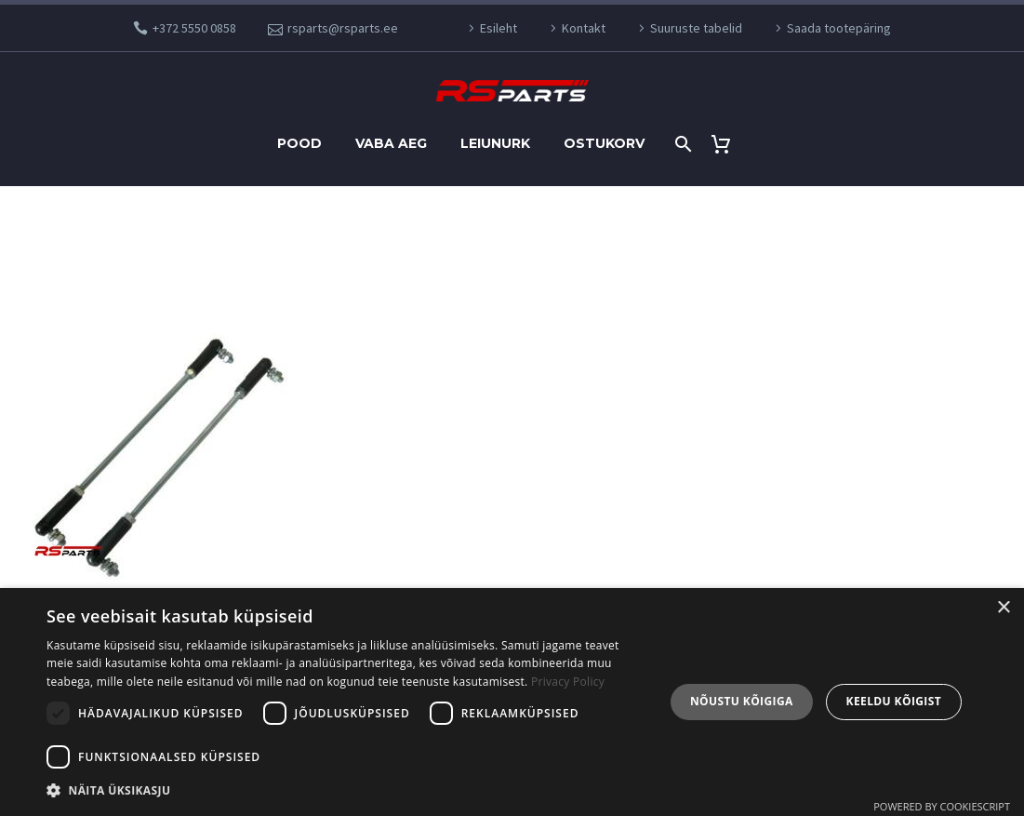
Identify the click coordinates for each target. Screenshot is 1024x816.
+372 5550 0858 (194, 28)
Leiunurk (495, 143)
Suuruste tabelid (696, 28)
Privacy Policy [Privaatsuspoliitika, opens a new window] (568, 681)
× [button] (1003, 608)
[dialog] (512, 702)
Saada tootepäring (839, 28)
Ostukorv (604, 143)
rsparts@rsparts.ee (342, 28)
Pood (299, 143)
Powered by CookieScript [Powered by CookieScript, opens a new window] (941, 806)
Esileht (498, 28)
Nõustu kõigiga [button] (741, 701)
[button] (346, 790)
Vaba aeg (391, 143)
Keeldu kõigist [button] (894, 701)
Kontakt (583, 28)
